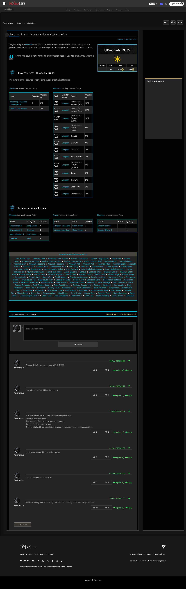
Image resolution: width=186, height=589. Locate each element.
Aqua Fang (91, 266)
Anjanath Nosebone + (64, 264)
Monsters (57, 88)
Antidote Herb (60, 266)
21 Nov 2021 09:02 (116, 448)
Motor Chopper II (17, 234)
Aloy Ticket (116, 259)
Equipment (8, 23)
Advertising (134, 554)
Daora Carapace (55, 296)
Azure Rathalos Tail (38, 272)
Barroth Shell (61, 277)
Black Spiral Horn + (114, 285)
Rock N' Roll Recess (19, 109)
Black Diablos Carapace (71, 285)
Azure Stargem (92, 272)
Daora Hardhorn (120, 296)
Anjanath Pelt (81, 264)
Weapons (13, 215)
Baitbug (104, 272)
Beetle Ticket (114, 280)
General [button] (77, 10)
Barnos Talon (59, 274)
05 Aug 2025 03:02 (116, 361)
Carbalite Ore (62, 293)
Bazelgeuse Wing (99, 280)
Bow (29, 238)
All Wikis (29, 554)
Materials (31, 23)
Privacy (155, 554)
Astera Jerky (44, 269)
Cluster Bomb (76, 293)
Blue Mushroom (66, 288)
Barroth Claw (91, 274)
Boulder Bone (118, 288)
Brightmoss (45, 290)
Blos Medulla (52, 288)
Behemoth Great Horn (37, 282)
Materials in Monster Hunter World (73, 254)
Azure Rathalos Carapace (113, 269)
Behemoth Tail (92, 282)
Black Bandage (37, 285)
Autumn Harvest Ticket (75, 269)
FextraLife (134, 561)
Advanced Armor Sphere (57, 259)
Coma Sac (89, 293)
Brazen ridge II (17, 226)
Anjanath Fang (110, 261)
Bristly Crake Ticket (61, 290)
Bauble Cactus (88, 277)
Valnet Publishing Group (157, 561)
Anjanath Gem (27, 264)
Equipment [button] (100, 10)
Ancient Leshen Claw (72, 261)
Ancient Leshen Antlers (51, 261)
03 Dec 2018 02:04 (116, 473)
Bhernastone (106, 282)
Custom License (65, 567)
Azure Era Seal (93, 269)
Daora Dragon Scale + (89, 296)
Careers (142, 554)
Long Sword (33, 226)
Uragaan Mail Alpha (62, 226)
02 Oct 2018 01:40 (116, 498)
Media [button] (128, 10)
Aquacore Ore (115, 266)
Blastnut (30, 288)
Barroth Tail (74, 277)
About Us (43, 554)
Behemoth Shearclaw (74, 282)
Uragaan (65, 103)
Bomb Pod (80, 288)
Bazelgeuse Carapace (106, 277)
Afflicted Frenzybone (79, 259)
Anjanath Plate (112, 264)
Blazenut (40, 288)
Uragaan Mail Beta (61, 230)
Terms (149, 554)
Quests (12, 88)
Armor (55, 215)
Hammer (31, 230)
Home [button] (69, 10)
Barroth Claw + (105, 274)
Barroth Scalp (47, 277)
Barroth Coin (120, 274)
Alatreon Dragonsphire (99, 259)
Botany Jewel (104, 288)
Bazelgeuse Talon (81, 280)
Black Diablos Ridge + (94, 285)
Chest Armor (77, 226)
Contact (51, 554)
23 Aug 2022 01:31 (116, 411)
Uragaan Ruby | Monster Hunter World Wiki (38, 34)
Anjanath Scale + (31, 266)
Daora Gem (105, 296)
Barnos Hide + (45, 274)
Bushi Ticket (49, 293)
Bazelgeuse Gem (29, 280)
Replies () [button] (117, 370)
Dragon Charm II (104, 230)
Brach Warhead (31, 290)
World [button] (110, 10)
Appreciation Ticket (76, 266)
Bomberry (92, 288)
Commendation (103, 293)
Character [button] (88, 10)
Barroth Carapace (75, 274)
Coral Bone (117, 293)
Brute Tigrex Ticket (104, 290)
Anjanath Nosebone (44, 264)
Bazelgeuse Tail (64, 280)
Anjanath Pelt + (96, 264)
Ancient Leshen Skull (92, 261)
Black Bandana (52, 285)
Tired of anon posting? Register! (120, 314)
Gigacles (14, 238)
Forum (36, 554)
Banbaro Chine (117, 272)
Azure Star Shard (76, 272)
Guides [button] (119, 10)
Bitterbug (24, 285)
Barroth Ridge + (32, 277)
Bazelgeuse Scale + (47, 280)
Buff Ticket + (120, 290)
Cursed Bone (25, 296)
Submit (78, 345)
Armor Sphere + (29, 269)
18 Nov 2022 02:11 (116, 386)
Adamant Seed (38, 259)
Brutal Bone (77, 290)
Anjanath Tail (46, 266)
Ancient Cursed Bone (30, 261)
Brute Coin (89, 290)
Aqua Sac (103, 266)
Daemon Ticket (39, 296)
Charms (100, 215)
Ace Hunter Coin (23, 259)
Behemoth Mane (56, 282)
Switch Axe (32, 234)
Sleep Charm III (104, 226)
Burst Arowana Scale (32, 293)
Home (22, 554)
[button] (153, 4)
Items (19, 23)
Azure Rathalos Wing (57, 272)
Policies (162, 554)
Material (29, 44)
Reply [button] (127, 370)
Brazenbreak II (17, 230)
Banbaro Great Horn (28, 274)
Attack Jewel (57, 269)
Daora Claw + (71, 296)
